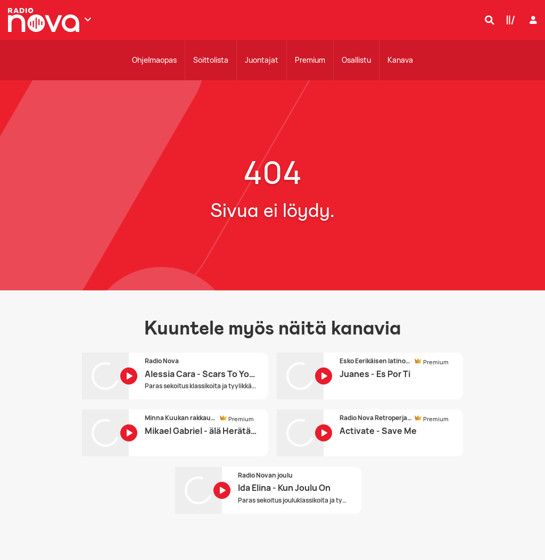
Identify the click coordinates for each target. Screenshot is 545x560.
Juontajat (261, 60)
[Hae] (487, 19)
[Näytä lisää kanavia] (88, 19)
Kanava (400, 60)
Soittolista (210, 60)
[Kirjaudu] (532, 20)
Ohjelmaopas (154, 60)
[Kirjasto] (508, 19)
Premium (310, 60)
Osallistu (356, 60)
